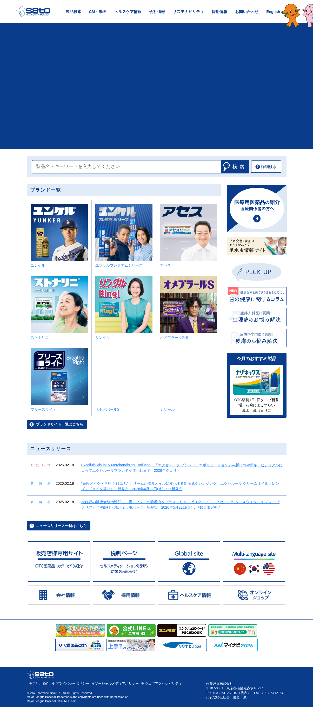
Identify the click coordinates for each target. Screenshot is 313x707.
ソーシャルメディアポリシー (117, 683)
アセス (188, 235)
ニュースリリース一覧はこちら (61, 526)
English (273, 12)
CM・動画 (98, 12)
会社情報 (157, 12)
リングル (123, 307)
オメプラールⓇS (188, 307)
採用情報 (219, 12)
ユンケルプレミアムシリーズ (123, 235)
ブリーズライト (59, 380)
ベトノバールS (107, 409)
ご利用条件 (40, 683)
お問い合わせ (246, 12)
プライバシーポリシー (72, 683)
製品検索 (73, 12)
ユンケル (59, 235)
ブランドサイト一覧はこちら (59, 424)
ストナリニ (59, 307)
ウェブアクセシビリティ (163, 683)
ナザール (167, 409)
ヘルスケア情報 (128, 12)
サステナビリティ (188, 12)
